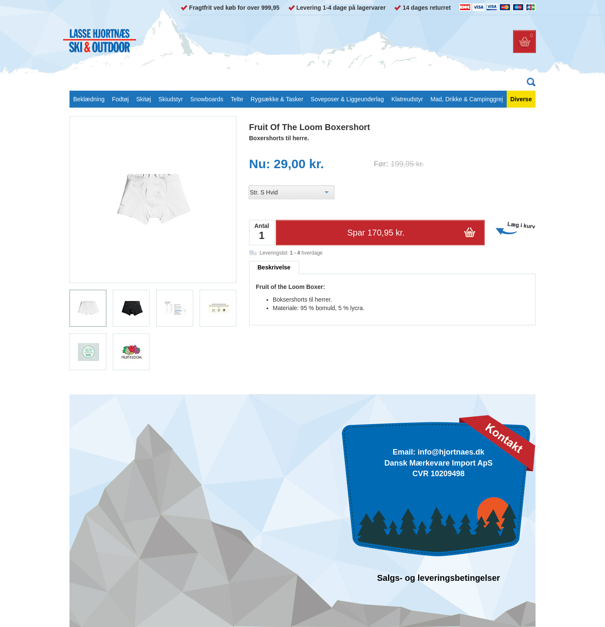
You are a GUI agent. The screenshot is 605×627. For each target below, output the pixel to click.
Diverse (521, 99)
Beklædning (89, 99)
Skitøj (143, 99)
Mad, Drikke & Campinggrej (466, 99)
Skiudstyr (170, 99)
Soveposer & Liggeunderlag (347, 99)
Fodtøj (120, 99)
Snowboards (206, 99)
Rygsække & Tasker (277, 99)
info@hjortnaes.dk (451, 452)
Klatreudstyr (407, 99)
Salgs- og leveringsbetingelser (438, 578)
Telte (236, 99)
